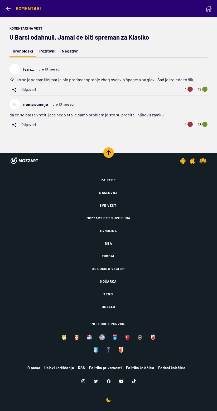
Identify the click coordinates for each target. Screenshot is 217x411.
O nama (33, 368)
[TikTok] (134, 381)
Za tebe (108, 180)
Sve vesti (109, 205)
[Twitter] (96, 381)
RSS (81, 368)
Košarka (108, 281)
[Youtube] (121, 381)
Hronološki (23, 50)
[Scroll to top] (108, 152)
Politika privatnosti (105, 368)
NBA (108, 243)
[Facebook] (108, 381)
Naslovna (108, 193)
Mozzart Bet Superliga (108, 218)
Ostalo (108, 307)
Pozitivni (47, 50)
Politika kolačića (140, 368)
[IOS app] (192, 161)
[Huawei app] (202, 160)
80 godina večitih (108, 269)
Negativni (71, 50)
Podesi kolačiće (171, 368)
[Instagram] (83, 381)
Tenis (108, 294)
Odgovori (28, 89)
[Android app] (183, 161)
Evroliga (108, 231)
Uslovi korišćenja (59, 368)
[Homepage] (208, 8)
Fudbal (108, 256)
